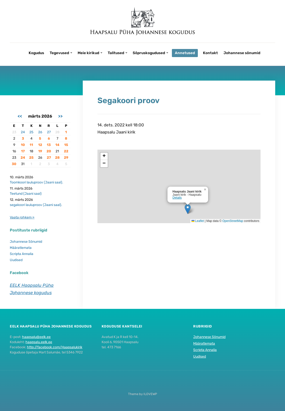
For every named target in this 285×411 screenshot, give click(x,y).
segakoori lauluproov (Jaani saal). (36, 205)
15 (66, 145)
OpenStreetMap (232, 221)
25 (31, 132)
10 (23, 145)
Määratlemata (21, 248)
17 (23, 151)
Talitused (116, 53)
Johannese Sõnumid (26, 242)
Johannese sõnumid (242, 53)
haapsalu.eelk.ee (38, 342)
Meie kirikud (88, 53)
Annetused (185, 53)
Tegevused (59, 53)
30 (14, 164)
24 (23, 132)
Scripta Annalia (21, 254)
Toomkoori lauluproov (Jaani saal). (36, 182)
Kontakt (210, 53)
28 (57, 158)
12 (40, 145)
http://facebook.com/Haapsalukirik (54, 347)
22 (66, 151)
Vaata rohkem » (22, 217)
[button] (188, 209)
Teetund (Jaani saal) (26, 194)
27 (49, 132)
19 (40, 151)
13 (49, 145)
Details (177, 197)
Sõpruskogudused (149, 53)
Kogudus (36, 53)
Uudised (16, 260)
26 (40, 132)
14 (57, 145)
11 (31, 145)
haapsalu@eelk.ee (36, 337)
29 (66, 158)
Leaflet (197, 221)
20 (49, 151)
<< (20, 116)
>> (60, 116)
